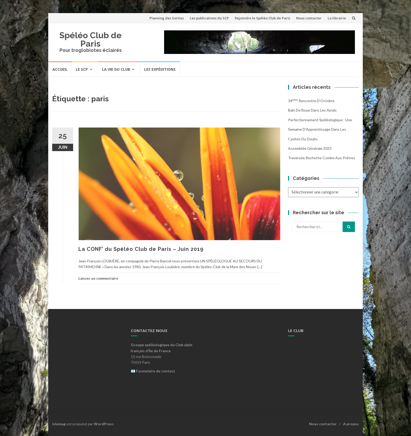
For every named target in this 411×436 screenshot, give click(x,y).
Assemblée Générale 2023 (310, 148)
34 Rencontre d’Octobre (311, 100)
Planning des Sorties (166, 18)
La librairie (337, 18)
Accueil (60, 69)
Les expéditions (160, 69)
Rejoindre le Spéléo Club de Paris (262, 18)
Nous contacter (309, 18)
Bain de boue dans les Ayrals (312, 110)
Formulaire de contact (155, 371)
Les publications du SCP (209, 18)
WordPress (104, 424)
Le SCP (82, 69)
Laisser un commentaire (98, 278)
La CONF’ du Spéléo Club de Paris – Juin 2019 (140, 249)
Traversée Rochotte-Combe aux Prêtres (321, 158)
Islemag (59, 424)
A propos (351, 424)
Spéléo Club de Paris (90, 39)
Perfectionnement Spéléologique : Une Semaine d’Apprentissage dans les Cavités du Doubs (320, 129)
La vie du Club (116, 69)
